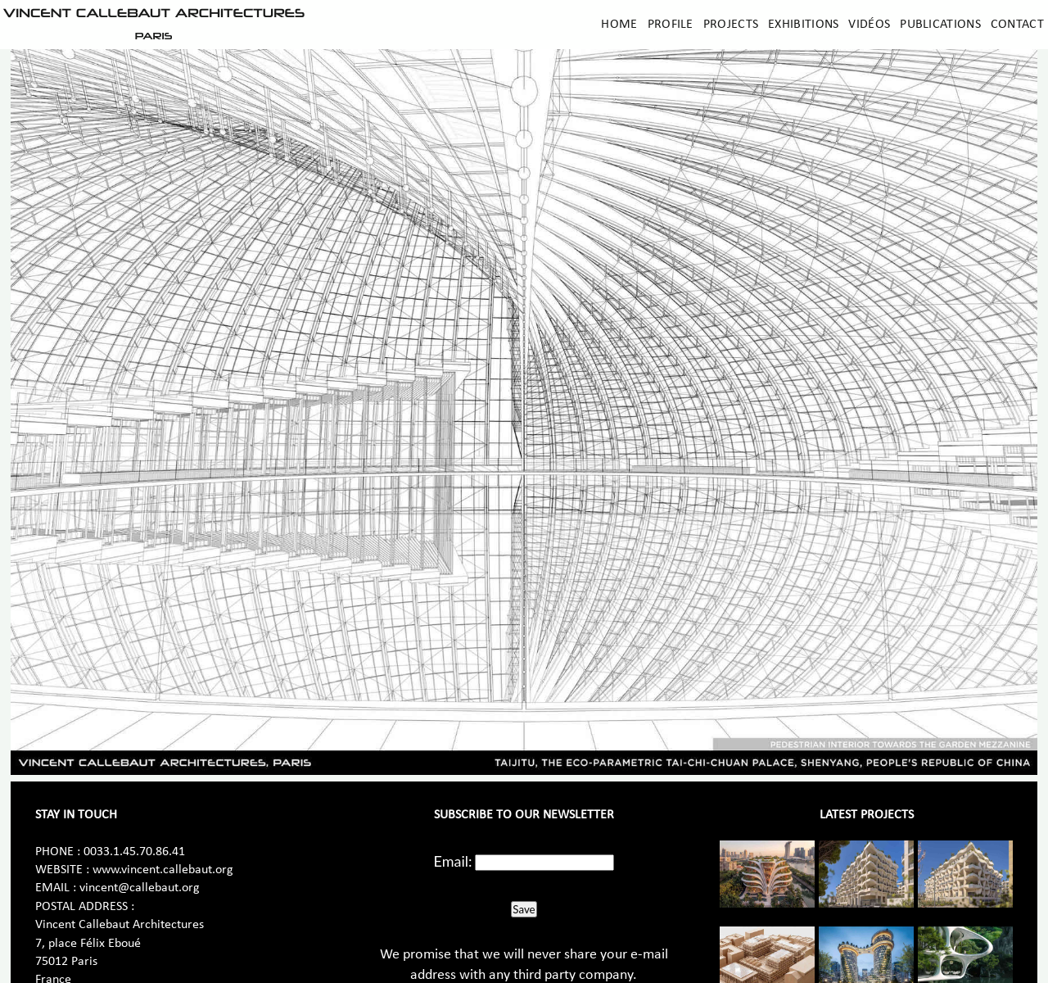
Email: (453, 861)
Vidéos (869, 24)
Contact (1017, 24)
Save (524, 909)
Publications (940, 24)
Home (619, 24)
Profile (670, 24)
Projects (730, 24)
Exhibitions (803, 24)
